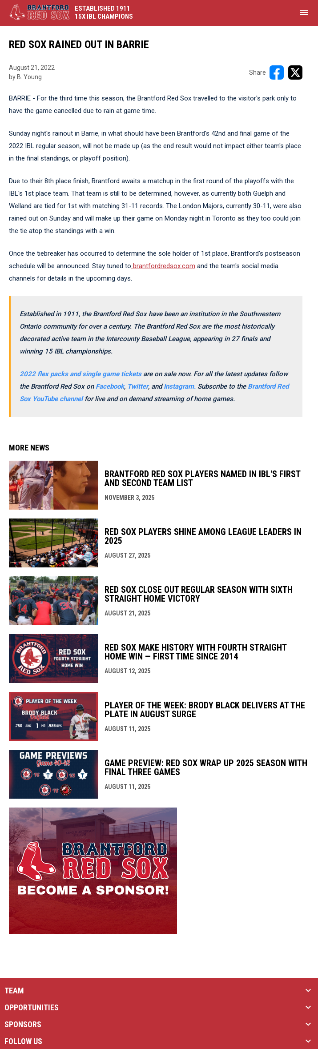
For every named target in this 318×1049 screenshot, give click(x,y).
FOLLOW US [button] (23, 1041)
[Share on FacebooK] (277, 72)
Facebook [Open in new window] (110, 386)
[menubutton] (303, 12)
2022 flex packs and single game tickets (80, 374)
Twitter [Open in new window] (137, 386)
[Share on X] (295, 72)
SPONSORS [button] (22, 1025)
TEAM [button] (14, 991)
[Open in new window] (180, 386)
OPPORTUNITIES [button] (31, 1008)
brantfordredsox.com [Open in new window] (163, 266)
